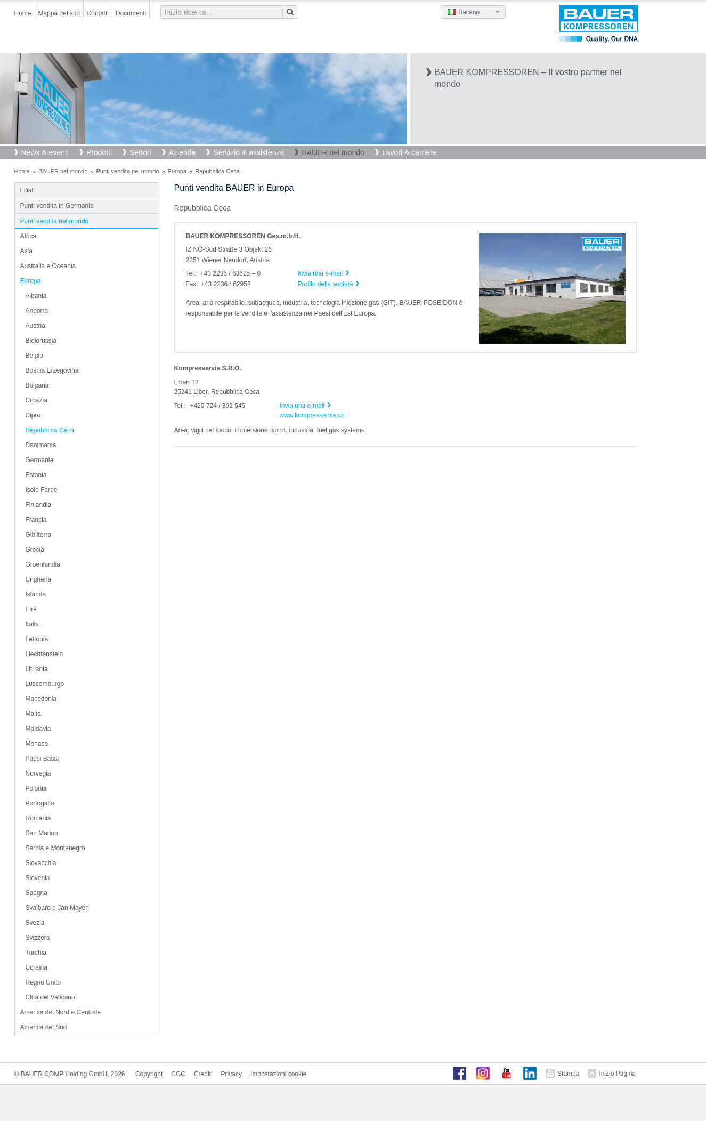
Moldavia (38, 728)
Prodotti (99, 152)
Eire (31, 609)
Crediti (203, 1074)
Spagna (36, 893)
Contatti (98, 13)
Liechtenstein (44, 654)
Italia (32, 624)
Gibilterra (39, 534)
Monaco (37, 743)
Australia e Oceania (48, 266)
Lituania (37, 669)
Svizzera (38, 937)
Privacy (231, 1074)
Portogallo (40, 803)
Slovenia (38, 878)
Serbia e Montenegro (55, 848)
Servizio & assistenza (248, 152)
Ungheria (39, 579)
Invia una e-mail (302, 405)
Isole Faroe (42, 490)
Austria (35, 325)
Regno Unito (43, 982)
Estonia (36, 475)
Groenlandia (43, 564)
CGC (178, 1074)
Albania (36, 296)
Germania (40, 460)
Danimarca (41, 445)
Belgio (34, 355)
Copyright (149, 1074)
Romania (38, 818)
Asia (26, 251)
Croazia (36, 400)
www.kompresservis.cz (312, 415)
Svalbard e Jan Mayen (57, 908)
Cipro (33, 415)
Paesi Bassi (42, 758)
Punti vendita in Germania (57, 205)
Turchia (36, 952)
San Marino (42, 833)
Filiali (27, 190)
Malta (33, 713)
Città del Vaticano (50, 997)
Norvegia (38, 773)
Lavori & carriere (409, 152)
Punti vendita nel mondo (127, 171)
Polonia (36, 788)
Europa (177, 171)
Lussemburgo (45, 684)
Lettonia (37, 639)
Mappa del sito (59, 13)
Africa (28, 236)
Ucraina (36, 967)
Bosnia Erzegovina (52, 370)
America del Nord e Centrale (60, 1012)
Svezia (35, 922)
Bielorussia (41, 340)
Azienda (182, 152)
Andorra (37, 310)
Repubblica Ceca (50, 430)
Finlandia (39, 505)
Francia (36, 519)
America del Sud (43, 1027)
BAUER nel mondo (333, 152)
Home (22, 13)
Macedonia (41, 699)
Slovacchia (41, 863)
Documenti (131, 13)
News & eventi (45, 152)
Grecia (35, 549)
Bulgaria (37, 385)
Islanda (36, 594)
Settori (140, 152)
